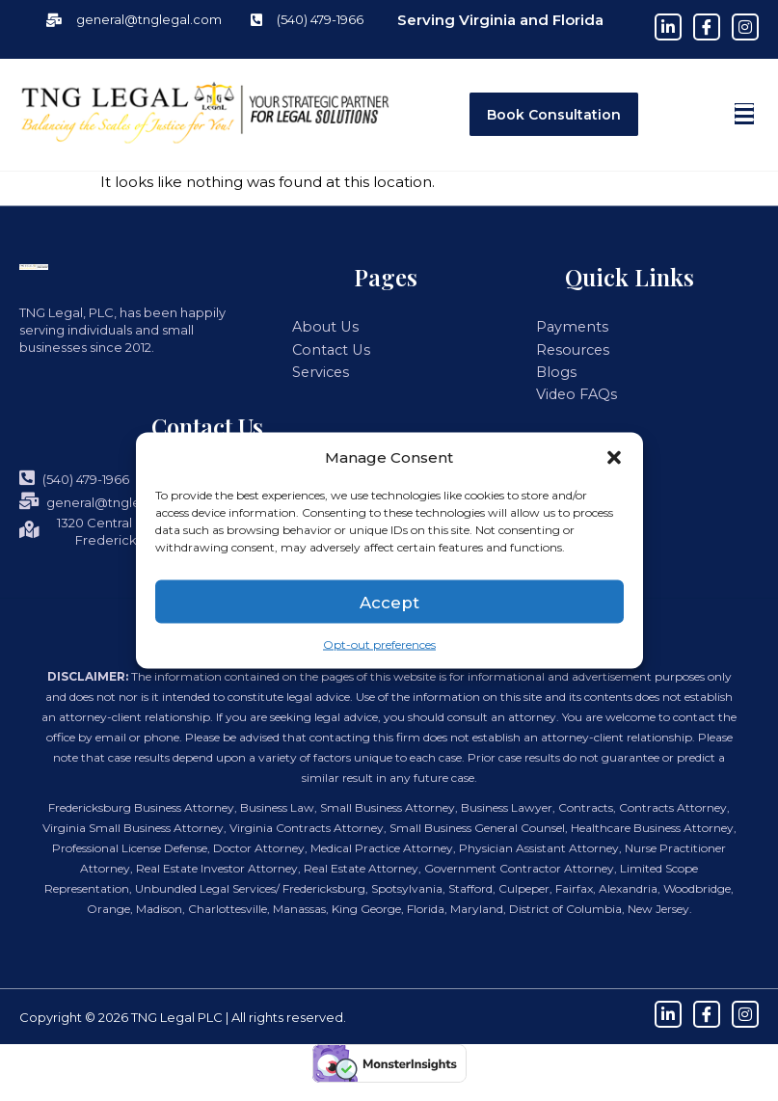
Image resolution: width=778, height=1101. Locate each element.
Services (319, 370)
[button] (614, 457)
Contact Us (327, 349)
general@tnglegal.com (105, 498)
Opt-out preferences (379, 644)
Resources (569, 349)
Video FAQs (573, 391)
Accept (389, 601)
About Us (320, 327)
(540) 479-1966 (74, 475)
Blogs (554, 370)
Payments (567, 327)
